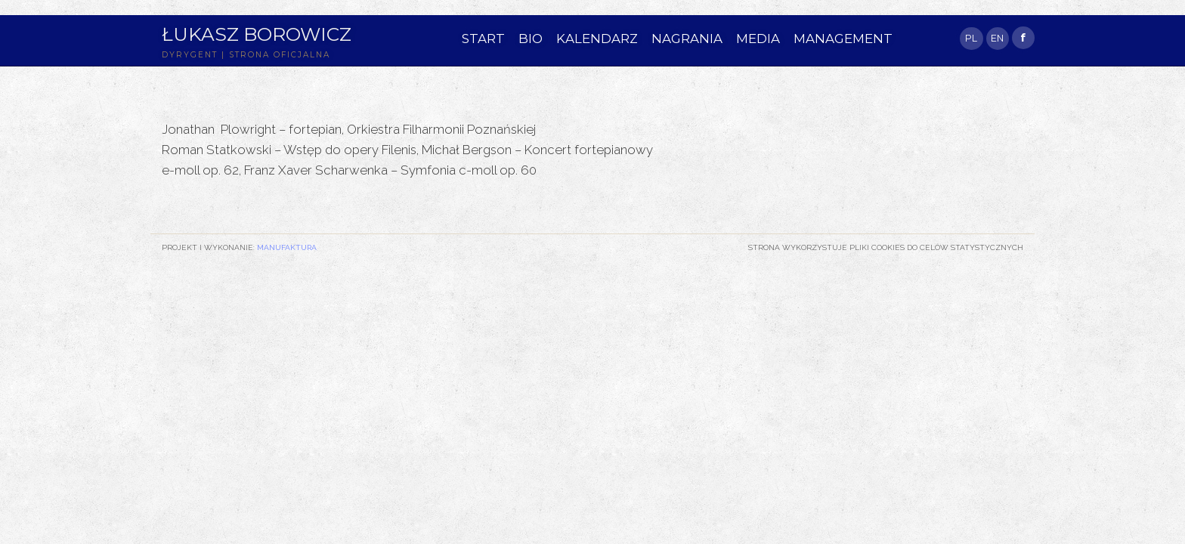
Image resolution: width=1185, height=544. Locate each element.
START (483, 38)
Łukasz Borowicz (256, 34)
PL (971, 38)
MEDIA (758, 38)
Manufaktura (287, 247)
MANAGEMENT (843, 38)
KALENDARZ (597, 38)
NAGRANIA (686, 38)
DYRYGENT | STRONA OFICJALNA (246, 55)
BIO (530, 38)
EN (997, 38)
